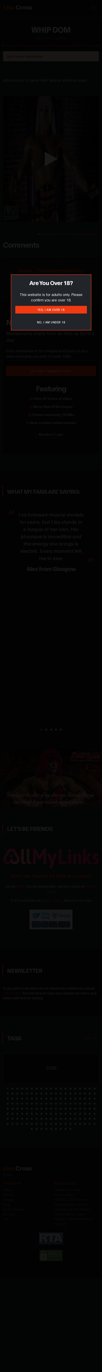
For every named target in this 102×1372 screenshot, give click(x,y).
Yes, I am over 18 (51, 309)
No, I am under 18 (51, 322)
